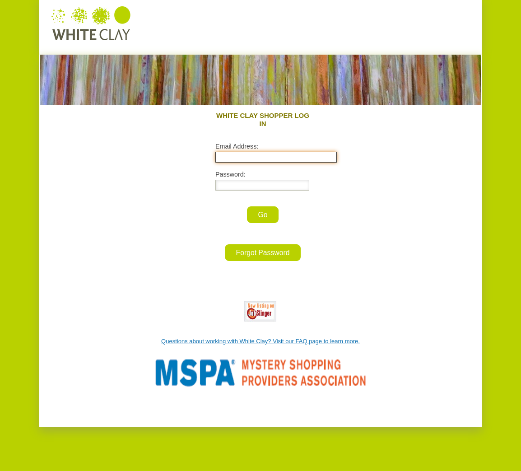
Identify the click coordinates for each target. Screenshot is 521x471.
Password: (230, 174)
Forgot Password (263, 252)
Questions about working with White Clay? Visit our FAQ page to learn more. (260, 341)
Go (263, 215)
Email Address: (236, 146)
